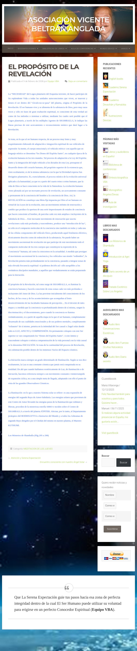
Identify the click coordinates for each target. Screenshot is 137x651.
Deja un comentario (77, 81)
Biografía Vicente (27, 49)
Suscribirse (112, 545)
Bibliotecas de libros (53, 49)
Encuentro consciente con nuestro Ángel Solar (62, 462)
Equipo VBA (53, 81)
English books (116, 79)
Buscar (105, 472)
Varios (124, 49)
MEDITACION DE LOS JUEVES (38, 448)
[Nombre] (110, 511)
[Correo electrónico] (110, 522)
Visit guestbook (110, 449)
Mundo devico (107, 49)
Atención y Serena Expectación (26, 458)
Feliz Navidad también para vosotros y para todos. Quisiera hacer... (116, 408)
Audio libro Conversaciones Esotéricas (111, 336)
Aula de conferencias (82, 49)
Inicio (10, 48)
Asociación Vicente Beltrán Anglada (68, 24)
